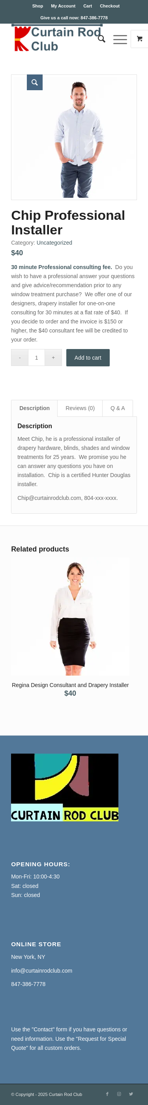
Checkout (110, 6)
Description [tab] (34, 408)
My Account (63, 6)
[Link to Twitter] (131, 1094)
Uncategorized (54, 243)
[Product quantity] (36, 357)
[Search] (97, 39)
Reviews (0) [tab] (80, 408)
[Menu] (116, 39)
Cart (87, 6)
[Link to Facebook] (107, 1094)
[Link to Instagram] (119, 1094)
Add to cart (88, 358)
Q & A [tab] (118, 408)
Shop (37, 6)
